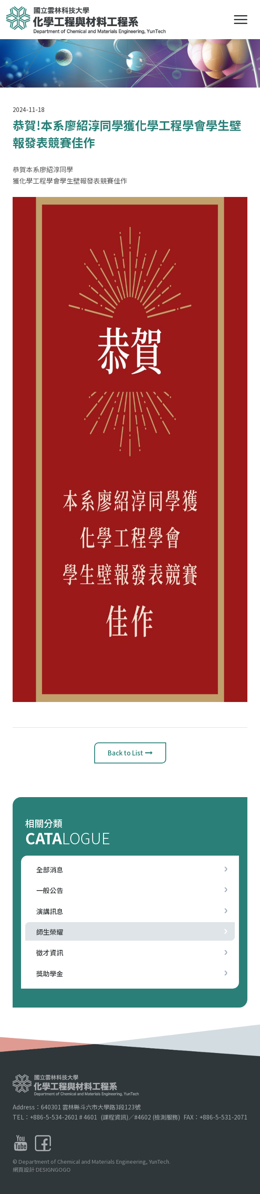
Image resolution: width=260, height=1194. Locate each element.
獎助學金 (49, 973)
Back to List (130, 755)
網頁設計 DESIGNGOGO (42, 1184)
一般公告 (49, 890)
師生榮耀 (49, 932)
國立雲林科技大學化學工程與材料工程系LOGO (87, 20)
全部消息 (49, 869)
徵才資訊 (49, 952)
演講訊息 (49, 911)
